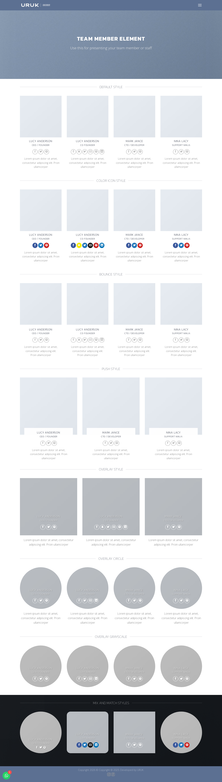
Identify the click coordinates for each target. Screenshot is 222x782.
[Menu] (200, 5)
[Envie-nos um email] (90, 151)
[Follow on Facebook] (35, 151)
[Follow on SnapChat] (79, 151)
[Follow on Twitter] (40, 151)
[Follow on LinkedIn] (101, 151)
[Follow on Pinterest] (46, 151)
